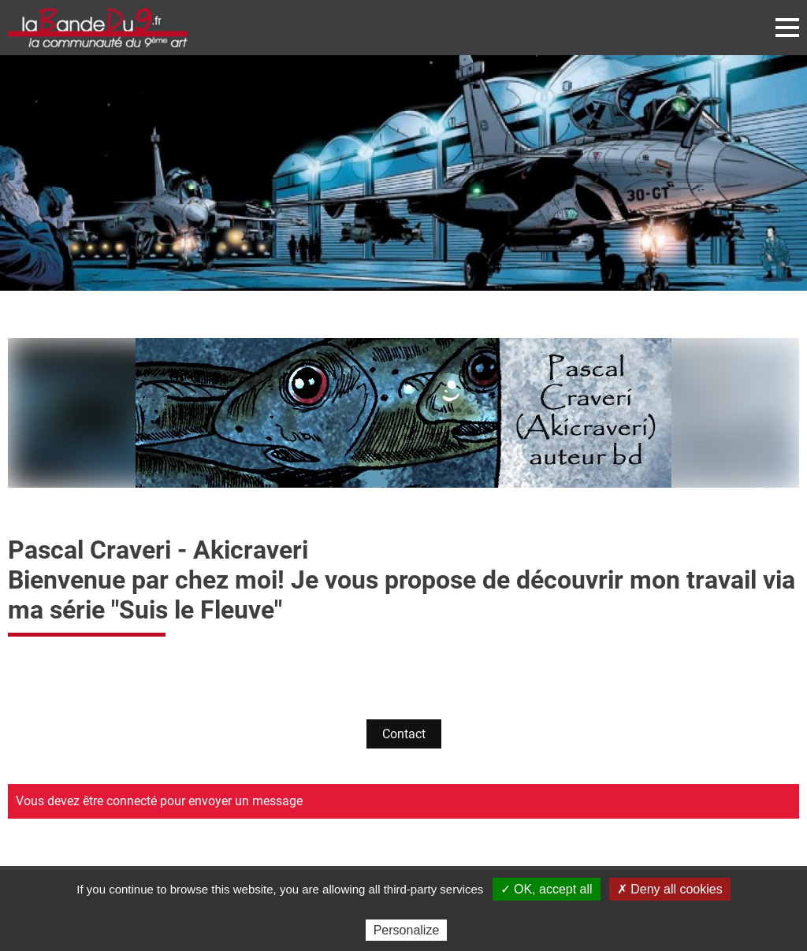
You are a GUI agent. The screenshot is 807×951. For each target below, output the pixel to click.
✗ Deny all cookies (670, 889)
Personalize (407, 930)
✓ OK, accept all (546, 889)
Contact (404, 733)
